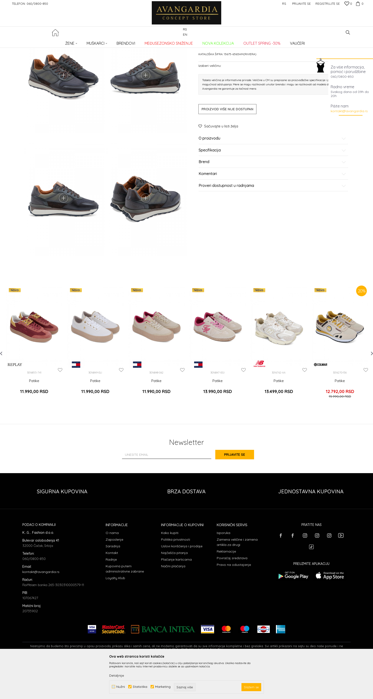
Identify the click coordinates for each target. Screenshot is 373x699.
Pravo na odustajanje (234, 603)
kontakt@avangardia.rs (349, 111)
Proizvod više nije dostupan (227, 145)
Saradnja (113, 584)
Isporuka (223, 571)
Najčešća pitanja (174, 591)
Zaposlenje (114, 577)
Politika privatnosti (175, 577)
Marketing (163, 687)
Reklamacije (226, 589)
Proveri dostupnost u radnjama (272, 221)
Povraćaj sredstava (232, 596)
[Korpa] (358, 3)
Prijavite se (238, 493)
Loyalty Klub (115, 616)
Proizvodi (72, 42)
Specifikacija (272, 186)
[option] (34, 384)
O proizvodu (272, 174)
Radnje (111, 597)
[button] (348, 32)
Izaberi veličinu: (209, 102)
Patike (99, 42)
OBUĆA (87, 42)
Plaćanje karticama (176, 597)
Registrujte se (327, 3)
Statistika (140, 687)
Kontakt (112, 591)
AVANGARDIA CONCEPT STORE (42, 42)
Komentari (272, 210)
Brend (272, 198)
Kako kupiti (169, 571)
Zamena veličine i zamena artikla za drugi (237, 580)
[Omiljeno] (348, 4)
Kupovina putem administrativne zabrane (125, 607)
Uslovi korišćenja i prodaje (181, 584)
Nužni (120, 687)
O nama (112, 571)
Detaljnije (116, 675)
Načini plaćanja (173, 604)
